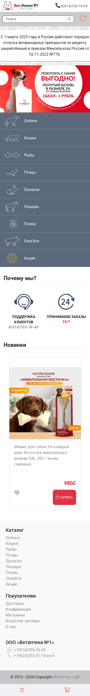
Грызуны (14, 561)
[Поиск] (32, 19)
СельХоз (13, 578)
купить (64, 497)
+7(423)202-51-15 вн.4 (30, 655)
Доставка (15, 603)
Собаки (12, 537)
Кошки (12, 543)
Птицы (12, 555)
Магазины (15, 615)
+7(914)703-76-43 (26, 650)
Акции (11, 584)
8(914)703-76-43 (71, 5)
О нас (11, 626)
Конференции (18, 609)
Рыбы (11, 549)
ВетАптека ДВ (67, 677)
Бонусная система (23, 621)
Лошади (13, 566)
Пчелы (12, 572)
